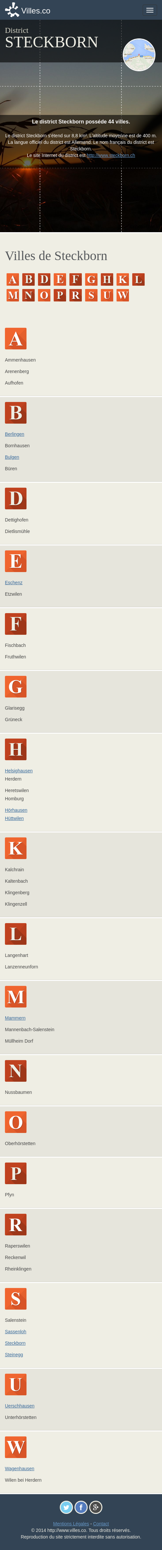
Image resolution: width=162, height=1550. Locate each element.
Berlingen (14, 434)
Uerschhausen (19, 1405)
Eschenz (14, 582)
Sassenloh (15, 1331)
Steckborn (15, 1343)
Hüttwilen (14, 818)
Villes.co (35, 10)
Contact (101, 1523)
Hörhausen (16, 810)
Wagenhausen (19, 1468)
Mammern (15, 1018)
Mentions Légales (71, 1523)
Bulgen (12, 457)
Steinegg (14, 1354)
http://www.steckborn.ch (111, 155)
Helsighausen (19, 770)
